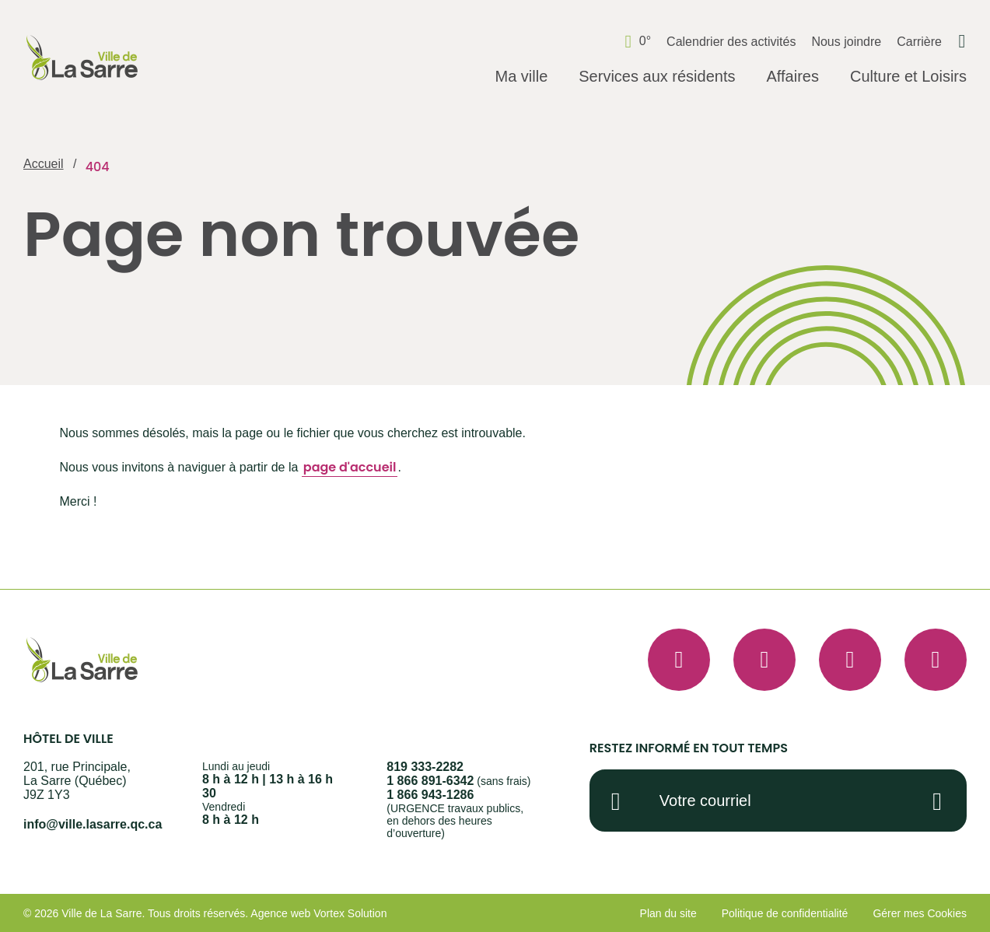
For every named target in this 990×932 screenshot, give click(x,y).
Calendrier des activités (731, 41)
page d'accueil (350, 467)
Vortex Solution (350, 913)
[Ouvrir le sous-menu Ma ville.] (521, 77)
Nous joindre (846, 41)
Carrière (919, 41)
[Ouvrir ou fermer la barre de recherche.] (962, 41)
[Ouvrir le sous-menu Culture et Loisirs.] (908, 77)
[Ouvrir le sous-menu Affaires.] (792, 77)
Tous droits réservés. (198, 913)
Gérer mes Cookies (920, 913)
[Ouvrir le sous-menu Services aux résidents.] (657, 77)
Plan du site (668, 913)
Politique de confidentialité (785, 913)
